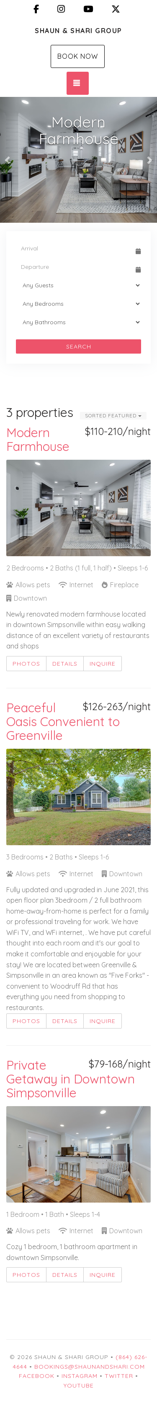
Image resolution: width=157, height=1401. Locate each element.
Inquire (103, 663)
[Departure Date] (75, 267)
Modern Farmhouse (37, 439)
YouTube (79, 1385)
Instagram (80, 1376)
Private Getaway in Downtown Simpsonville (70, 1079)
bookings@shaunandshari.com (89, 1366)
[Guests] (78, 285)
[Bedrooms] (78, 304)
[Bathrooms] (78, 322)
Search (78, 346)
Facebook (36, 1376)
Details (64, 663)
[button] (8, 160)
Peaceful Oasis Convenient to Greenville (63, 721)
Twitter (119, 1376)
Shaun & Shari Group (78, 30)
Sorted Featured (113, 415)
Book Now (77, 56)
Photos (26, 663)
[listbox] (78, 160)
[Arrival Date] (75, 248)
